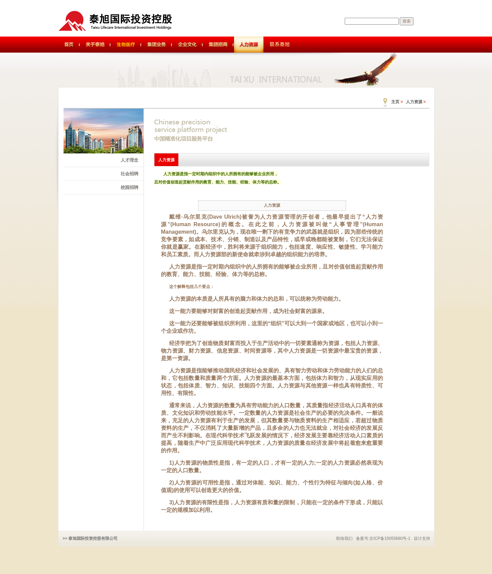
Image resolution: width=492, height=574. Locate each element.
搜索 (406, 21)
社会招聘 (129, 173)
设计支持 (422, 538)
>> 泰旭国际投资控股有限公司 (90, 538)
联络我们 (344, 538)
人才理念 (129, 160)
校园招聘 (129, 187)
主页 (395, 101)
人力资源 (414, 101)
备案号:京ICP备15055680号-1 (383, 538)
